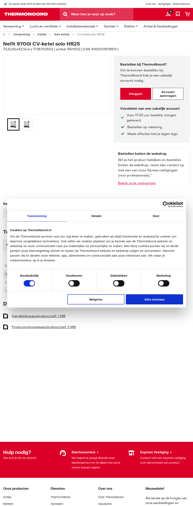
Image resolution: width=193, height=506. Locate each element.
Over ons (151, 3)
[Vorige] (103, 124)
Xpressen (57, 503)
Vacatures (104, 503)
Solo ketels (61, 34)
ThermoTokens (60, 497)
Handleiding (38, 316)
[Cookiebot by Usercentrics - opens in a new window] (165, 204)
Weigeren (96, 299)
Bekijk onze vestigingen (137, 183)
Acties (7, 497)
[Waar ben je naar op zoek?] (102, 14)
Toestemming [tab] (37, 216)
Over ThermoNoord (110, 497)
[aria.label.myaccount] (168, 14)
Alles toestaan (154, 299)
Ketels (42, 34)
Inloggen (136, 93)
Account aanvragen (168, 94)
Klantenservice (181, 3)
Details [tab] (97, 216)
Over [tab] (156, 216)
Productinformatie (44, 327)
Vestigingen (164, 3)
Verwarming (21, 34)
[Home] (4, 34)
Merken (8, 503)
